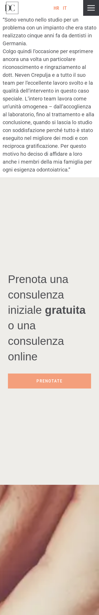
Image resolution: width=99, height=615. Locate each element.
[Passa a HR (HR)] (56, 8)
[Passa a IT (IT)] (65, 8)
